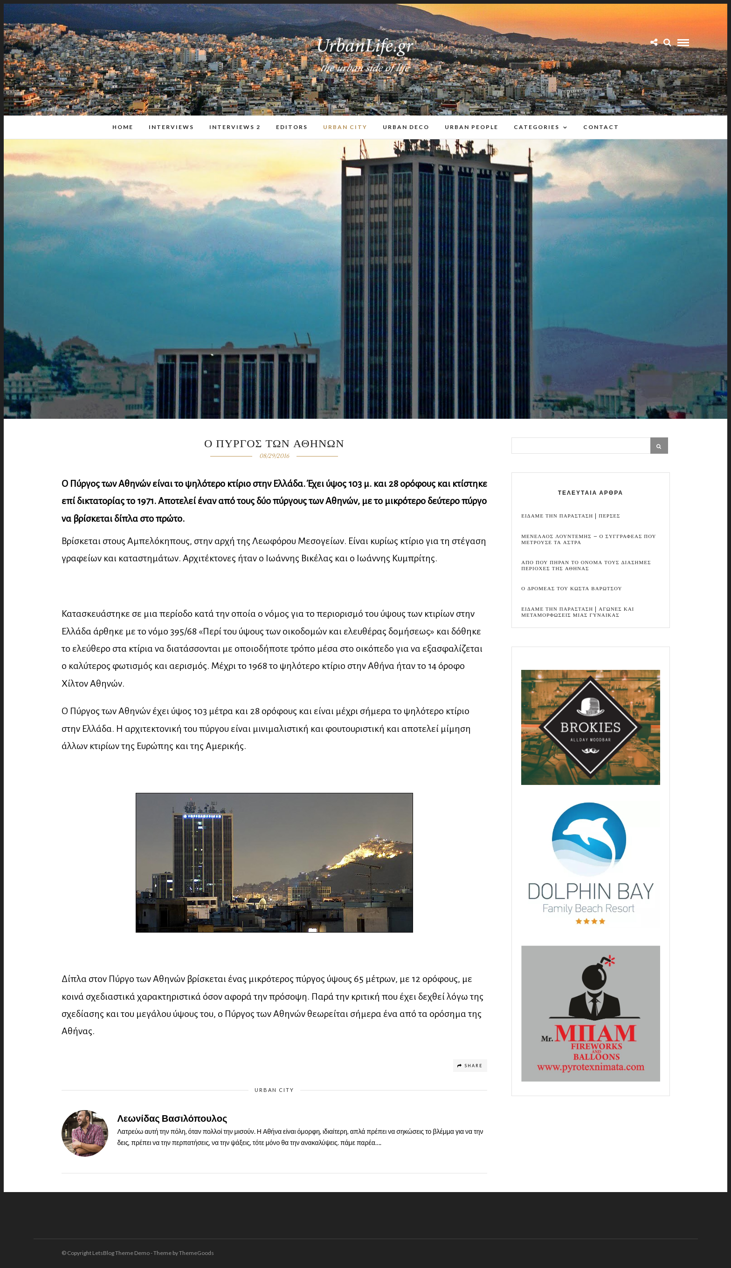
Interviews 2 (235, 127)
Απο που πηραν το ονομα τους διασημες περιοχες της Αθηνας (586, 566)
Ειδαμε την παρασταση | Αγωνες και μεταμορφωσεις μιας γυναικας (577, 613)
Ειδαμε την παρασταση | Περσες (570, 516)
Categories (536, 127)
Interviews (171, 127)
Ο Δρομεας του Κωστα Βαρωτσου (571, 589)
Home (122, 127)
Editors (292, 127)
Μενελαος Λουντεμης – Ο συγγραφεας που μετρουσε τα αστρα (588, 540)
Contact (601, 127)
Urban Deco (406, 127)
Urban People (471, 127)
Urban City (345, 127)
